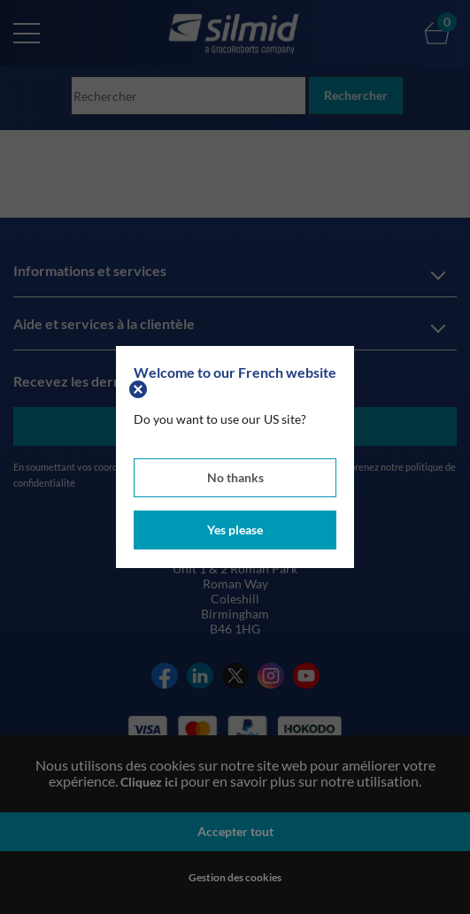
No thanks (235, 477)
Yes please (235, 529)
